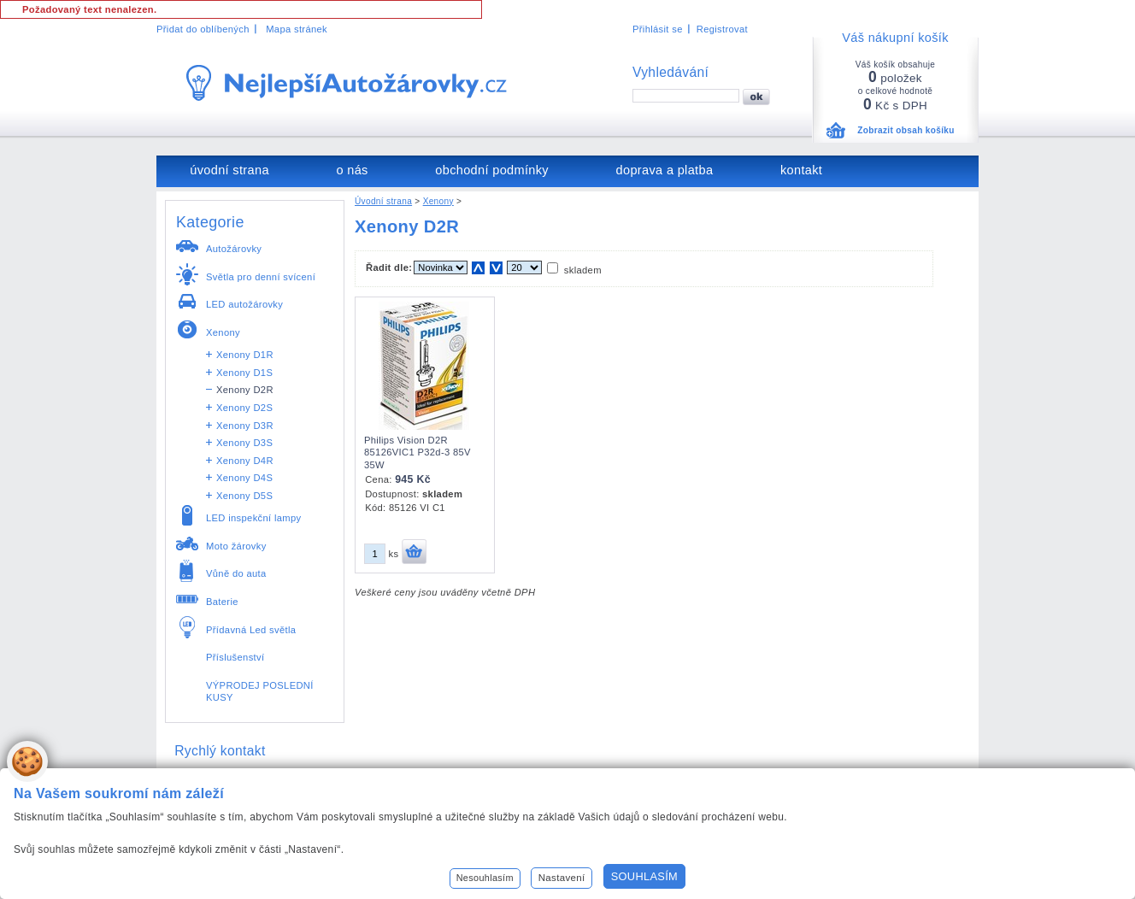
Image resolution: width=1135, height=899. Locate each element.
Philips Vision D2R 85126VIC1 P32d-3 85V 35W (417, 452)
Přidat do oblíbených (203, 29)
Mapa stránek (296, 29)
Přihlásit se (657, 29)
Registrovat (722, 29)
